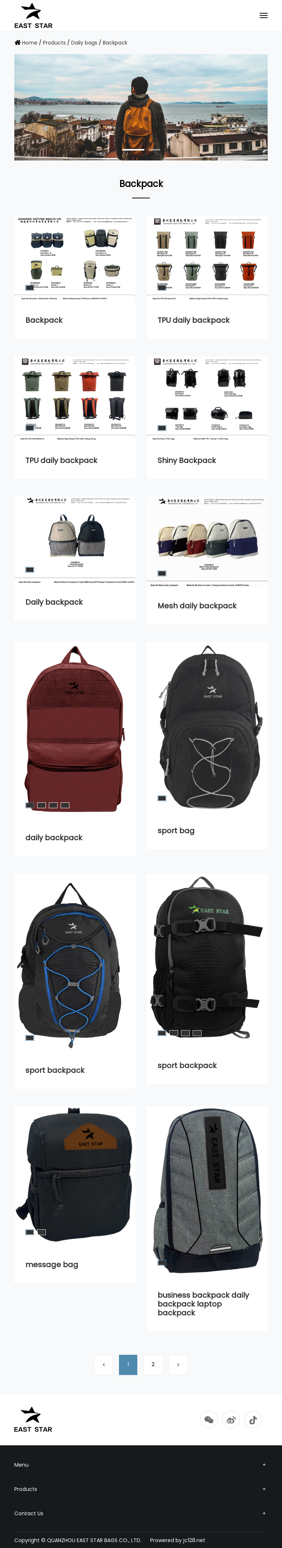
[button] (133, 150)
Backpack (115, 42)
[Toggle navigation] (263, 15)
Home (29, 42)
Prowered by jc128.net (177, 1540)
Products (54, 42)
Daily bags (84, 42)
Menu (141, 1464)
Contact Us (141, 1513)
